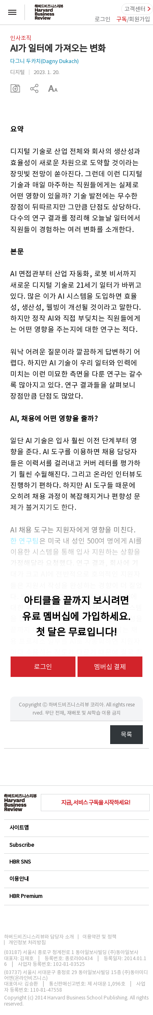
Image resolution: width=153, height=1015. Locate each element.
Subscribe (76, 844)
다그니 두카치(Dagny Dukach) (44, 61)
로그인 (103, 19)
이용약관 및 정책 (99, 936)
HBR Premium (76, 896)
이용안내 (76, 878)
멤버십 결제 (110, 667)
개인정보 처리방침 (27, 942)
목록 (126, 734)
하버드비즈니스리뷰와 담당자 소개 (39, 936)
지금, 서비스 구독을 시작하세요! (95, 802)
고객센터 (135, 9)
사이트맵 (76, 827)
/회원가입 (133, 19)
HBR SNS (76, 861)
